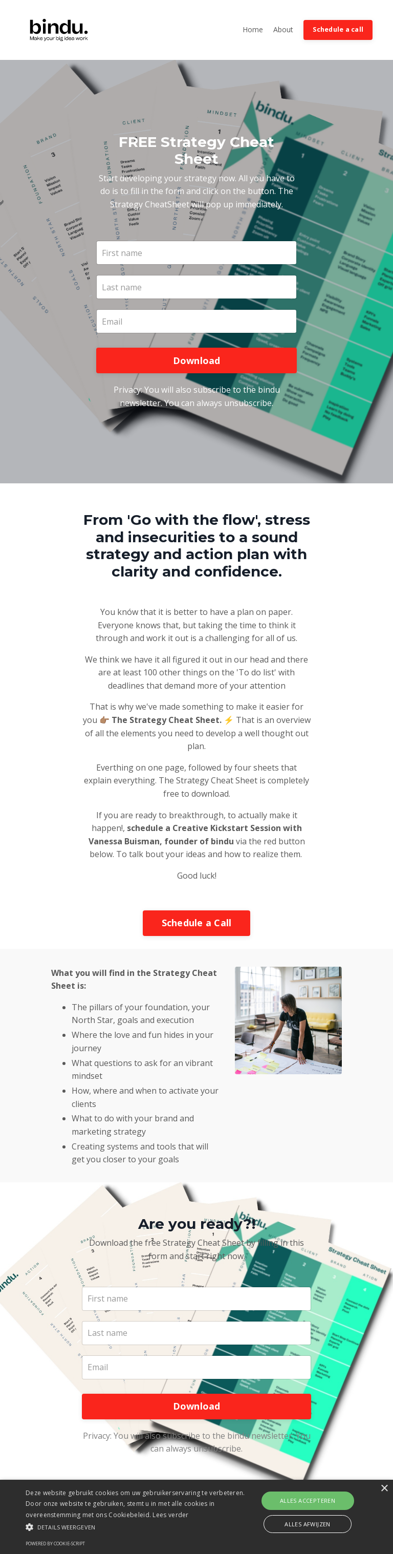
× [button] (384, 1489)
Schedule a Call (197, 924)
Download (197, 361)
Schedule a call (338, 29)
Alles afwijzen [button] (308, 1524)
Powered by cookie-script (55, 1543)
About (283, 29)
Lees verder (170, 1514)
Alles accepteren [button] (307, 1500)
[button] (137, 1527)
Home (253, 29)
